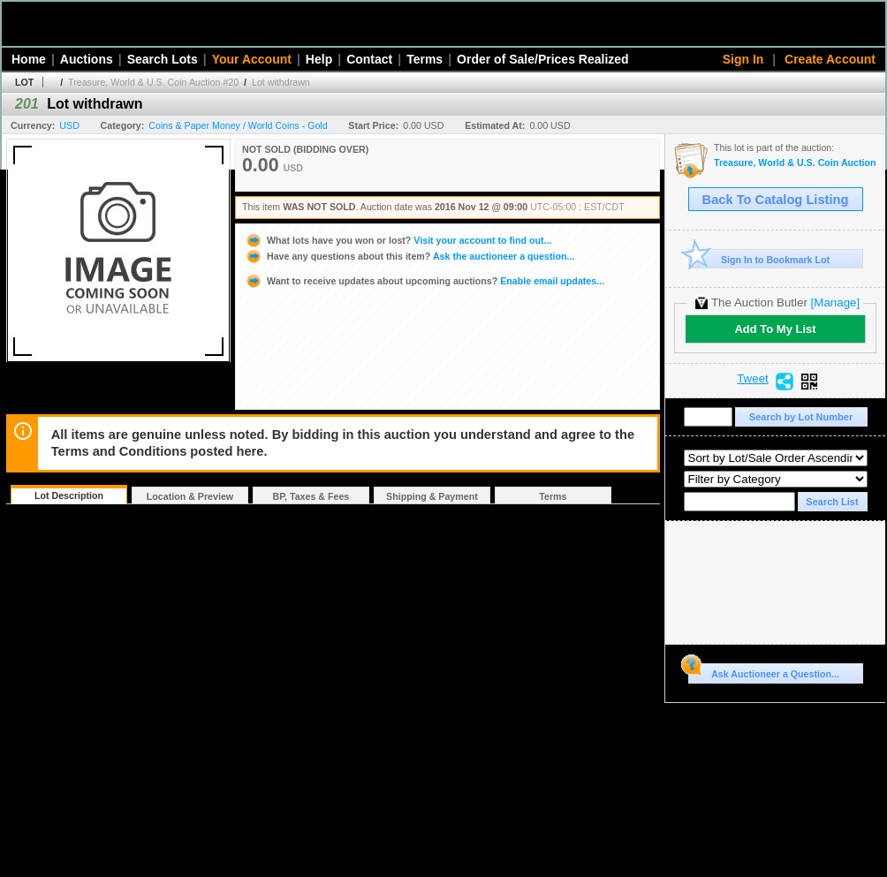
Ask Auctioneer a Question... (763, 671)
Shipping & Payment (432, 496)
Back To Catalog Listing (775, 200)
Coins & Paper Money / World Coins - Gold (237, 125)
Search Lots (162, 59)
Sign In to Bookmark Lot (759, 259)
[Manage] (835, 302)
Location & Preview (190, 496)
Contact (369, 59)
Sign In (743, 59)
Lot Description (68, 495)
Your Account (252, 59)
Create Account (830, 59)
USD (69, 125)
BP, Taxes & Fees (311, 496)
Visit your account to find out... (398, 240)
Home (28, 59)
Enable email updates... (424, 281)
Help (319, 59)
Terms (424, 59)
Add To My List (774, 329)
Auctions (86, 59)
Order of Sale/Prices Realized (543, 59)
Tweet (753, 379)
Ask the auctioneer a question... (409, 256)
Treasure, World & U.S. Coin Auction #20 (153, 82)
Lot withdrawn (281, 82)
